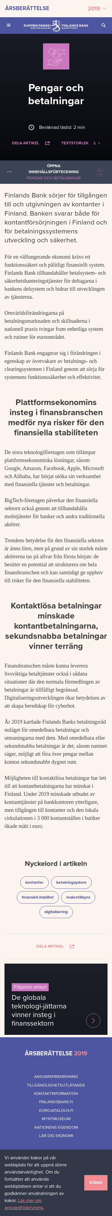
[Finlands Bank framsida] (56, 25)
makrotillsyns (80, 897)
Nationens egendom (56, 1127)
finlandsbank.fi (56, 1102)
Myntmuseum (56, 1119)
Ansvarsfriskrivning (56, 1076)
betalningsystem (74, 882)
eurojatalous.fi (56, 1110)
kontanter (37, 882)
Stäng (95, 1182)
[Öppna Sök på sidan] (103, 25)
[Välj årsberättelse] (56, 8)
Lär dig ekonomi (56, 1135)
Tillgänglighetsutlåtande (56, 1085)
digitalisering (58, 911)
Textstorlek (80, 143)
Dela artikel (31, 143)
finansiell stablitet (40, 897)
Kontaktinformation (56, 1093)
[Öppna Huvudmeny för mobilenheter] (8, 25)
